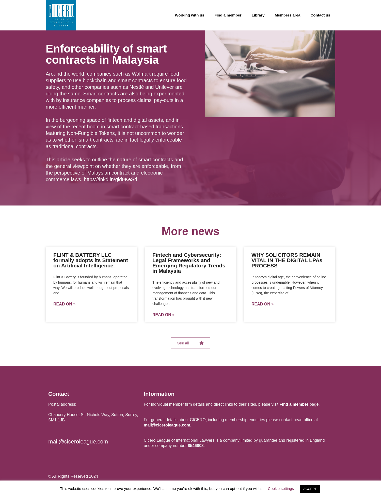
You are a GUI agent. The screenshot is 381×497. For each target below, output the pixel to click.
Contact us (320, 15)
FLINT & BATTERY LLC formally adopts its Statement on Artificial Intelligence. (90, 260)
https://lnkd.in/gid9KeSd (110, 179)
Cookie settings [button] (281, 488)
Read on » (64, 304)
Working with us (189, 15)
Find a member (228, 15)
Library (258, 15)
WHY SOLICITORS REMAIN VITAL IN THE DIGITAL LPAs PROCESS (286, 260)
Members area (287, 15)
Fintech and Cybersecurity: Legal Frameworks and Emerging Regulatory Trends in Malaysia (188, 263)
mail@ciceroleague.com (78, 441)
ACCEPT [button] (310, 489)
